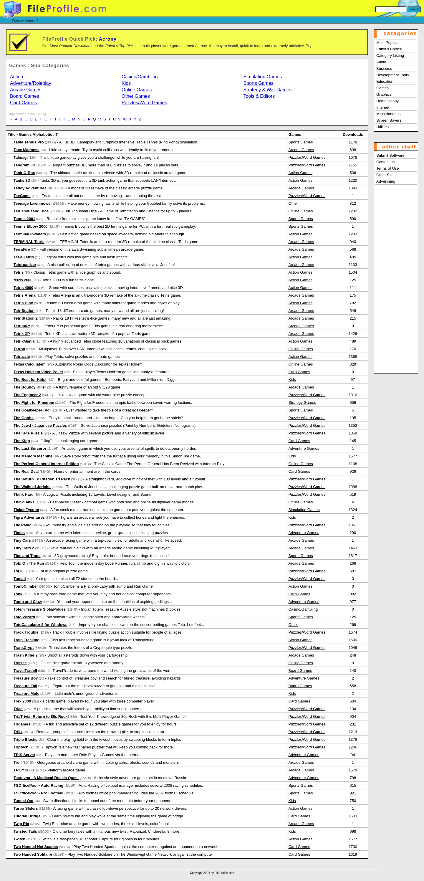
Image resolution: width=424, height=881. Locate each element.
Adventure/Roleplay (30, 83)
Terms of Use (387, 168)
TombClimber (26, 586)
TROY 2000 (24, 770)
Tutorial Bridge (27, 816)
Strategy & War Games (267, 89)
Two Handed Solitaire (33, 854)
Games (382, 88)
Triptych (21, 747)
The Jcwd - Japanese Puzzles (40, 425)
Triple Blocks (25, 739)
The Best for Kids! (30, 379)
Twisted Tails (25, 831)
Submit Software (390, 155)
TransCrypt (24, 647)
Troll (17, 762)
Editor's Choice (389, 49)
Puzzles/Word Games (144, 102)
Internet (382, 107)
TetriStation (24, 310)
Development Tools (392, 75)
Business (384, 68)
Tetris (19, 272)
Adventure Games (303, 448)
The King (22, 441)
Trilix (18, 732)
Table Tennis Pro (29, 142)
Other (293, 203)
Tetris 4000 (23, 287)
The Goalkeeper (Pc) (32, 410)
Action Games (300, 173)
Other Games (136, 96)
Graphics (384, 94)
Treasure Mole (26, 693)
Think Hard (24, 494)
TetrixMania (24, 341)
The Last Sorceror (30, 448)
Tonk (18, 594)
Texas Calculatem (30, 364)
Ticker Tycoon (26, 510)
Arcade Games (26, 89)
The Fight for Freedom (34, 402)
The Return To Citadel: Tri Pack (42, 479)
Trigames (22, 724)
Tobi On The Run (29, 563)
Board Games (24, 96)
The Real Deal (26, 471)
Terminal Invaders (30, 234)
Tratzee (20, 663)
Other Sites (385, 175)
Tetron (19, 349)
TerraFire (22, 249)
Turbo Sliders (26, 808)
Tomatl (20, 578)
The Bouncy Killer (30, 387)
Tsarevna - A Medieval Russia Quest (46, 778)
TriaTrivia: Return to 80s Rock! (41, 716)
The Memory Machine (33, 456)
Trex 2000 (22, 701)
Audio (381, 62)
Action (16, 76)
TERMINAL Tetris (29, 241)
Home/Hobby (387, 101)
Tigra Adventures (29, 517)
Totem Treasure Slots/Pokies (40, 609)
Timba (19, 532)
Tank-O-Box (24, 173)
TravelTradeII (25, 670)
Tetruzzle (22, 356)
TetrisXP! (22, 326)
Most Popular (387, 42)
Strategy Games (302, 402)
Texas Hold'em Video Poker (38, 372)
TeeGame (22, 196)
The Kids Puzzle (28, 433)
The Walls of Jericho (32, 487)
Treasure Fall (25, 686)
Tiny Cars (22, 540)
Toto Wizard (24, 617)
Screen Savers (388, 120)
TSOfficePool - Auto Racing (38, 785)
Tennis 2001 (24, 218)
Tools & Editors (259, 96)
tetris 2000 (23, 280)
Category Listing (390, 55)
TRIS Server (24, 755)
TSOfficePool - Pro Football (38, 793)
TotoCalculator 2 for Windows (40, 624)
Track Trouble (26, 632)
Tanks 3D (22, 180)
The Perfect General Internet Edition (46, 464)
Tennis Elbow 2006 (30, 226)
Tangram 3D (24, 165)
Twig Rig (21, 824)
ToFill (19, 571)
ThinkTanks (24, 502)
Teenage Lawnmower (33, 203)
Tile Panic (22, 525)
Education (384, 81)
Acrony (108, 39)
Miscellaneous (388, 114)
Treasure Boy (26, 678)
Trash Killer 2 (26, 655)
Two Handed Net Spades (36, 846)
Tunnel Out (24, 801)
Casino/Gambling (140, 76)
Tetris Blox (23, 303)
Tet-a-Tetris (24, 257)
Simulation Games (262, 76)
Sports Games (258, 83)
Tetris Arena (24, 295)
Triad (18, 709)
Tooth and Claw (28, 601)
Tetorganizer (25, 264)
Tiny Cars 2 (24, 548)
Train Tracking (26, 640)
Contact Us (385, 162)
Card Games (23, 102)
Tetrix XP (22, 333)
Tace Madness (26, 150)
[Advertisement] (396, 283)
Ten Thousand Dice (31, 211)
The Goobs (24, 418)
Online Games (137, 89)
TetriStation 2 (26, 318)
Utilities (382, 127)
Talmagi (21, 157)
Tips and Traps (27, 555)
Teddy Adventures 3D (33, 188)
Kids (126, 83)
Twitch (19, 839)
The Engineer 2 (27, 395)
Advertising (385, 181)
